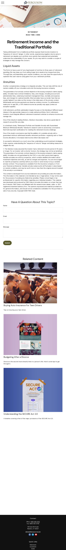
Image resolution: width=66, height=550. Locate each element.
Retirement (33, 545)
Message (6, 227)
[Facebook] (30, 534)
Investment (33, 547)
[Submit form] (7, 243)
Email (5, 216)
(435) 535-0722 (35, 522)
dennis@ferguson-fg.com (33, 531)
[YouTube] (36, 534)
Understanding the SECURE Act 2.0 (21, 414)
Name (5, 205)
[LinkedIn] (33, 534)
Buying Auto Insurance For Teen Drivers (23, 305)
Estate (33, 548)
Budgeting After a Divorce (16, 357)
